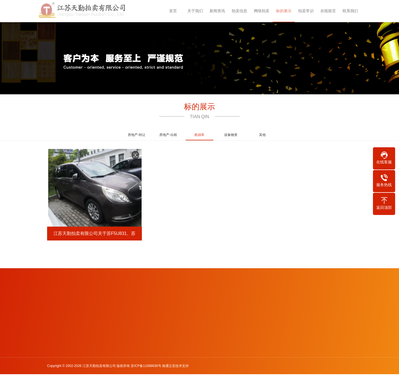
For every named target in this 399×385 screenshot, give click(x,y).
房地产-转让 (136, 135)
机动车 (199, 136)
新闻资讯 (220, 11)
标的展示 (287, 11)
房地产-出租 (168, 135)
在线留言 (331, 11)
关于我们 (198, 11)
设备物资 (230, 135)
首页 (176, 11)
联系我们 (353, 11)
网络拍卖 (264, 11)
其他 (262, 135)
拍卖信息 (242, 11)
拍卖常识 (309, 11)
